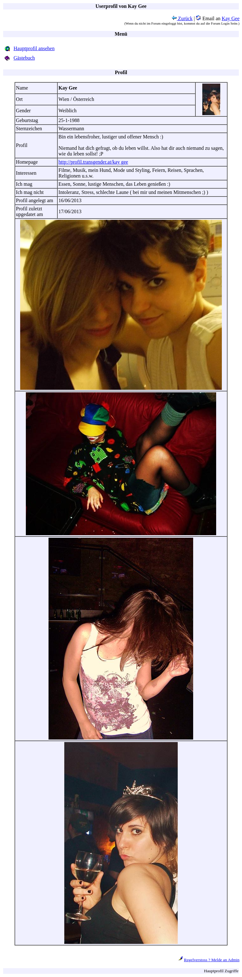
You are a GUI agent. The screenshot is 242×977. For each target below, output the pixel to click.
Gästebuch (24, 58)
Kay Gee (230, 18)
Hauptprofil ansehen (34, 48)
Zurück (182, 18)
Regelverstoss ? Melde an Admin (211, 959)
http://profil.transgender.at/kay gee (93, 162)
